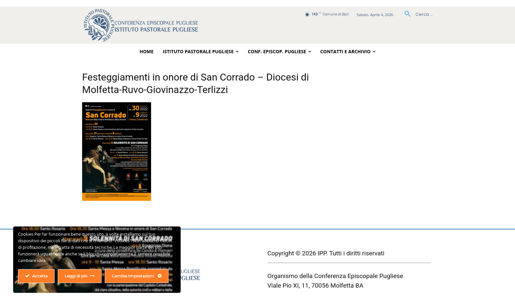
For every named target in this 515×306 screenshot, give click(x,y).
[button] (416, 14)
